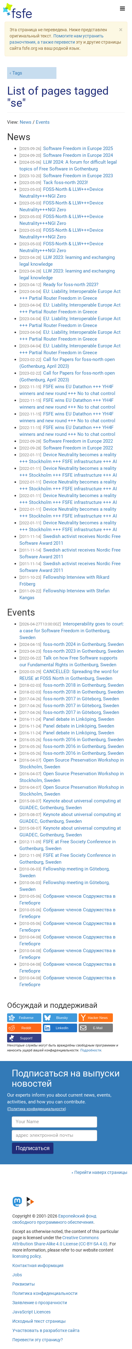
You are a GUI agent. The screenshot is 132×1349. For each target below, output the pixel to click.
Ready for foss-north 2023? (70, 284)
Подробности (90, 1050)
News (25, 122)
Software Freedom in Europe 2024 (78, 155)
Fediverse (26, 1018)
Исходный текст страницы (39, 1321)
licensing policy (26, 1256)
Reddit (26, 1028)
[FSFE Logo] (17, 11)
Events (43, 122)
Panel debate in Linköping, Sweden (78, 719)
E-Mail (98, 1028)
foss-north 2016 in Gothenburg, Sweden (83, 739)
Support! (26, 1038)
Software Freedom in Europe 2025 (78, 148)
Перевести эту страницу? (37, 1339)
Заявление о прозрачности (39, 1302)
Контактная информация (38, 1265)
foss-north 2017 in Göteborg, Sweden (81, 699)
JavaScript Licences (31, 1311)
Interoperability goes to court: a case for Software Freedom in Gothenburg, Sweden (71, 630)
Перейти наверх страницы (100, 1172)
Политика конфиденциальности (44, 1293)
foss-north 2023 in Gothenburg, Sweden (83, 651)
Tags (17, 73)
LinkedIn (62, 1028)
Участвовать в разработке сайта (46, 1330)
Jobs (17, 1274)
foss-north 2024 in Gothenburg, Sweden (83, 644)
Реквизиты (23, 1284)
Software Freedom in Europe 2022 (78, 441)
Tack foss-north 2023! (65, 182)
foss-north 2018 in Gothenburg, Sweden (83, 685)
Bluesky (62, 1018)
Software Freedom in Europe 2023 (78, 175)
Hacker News (98, 1018)
